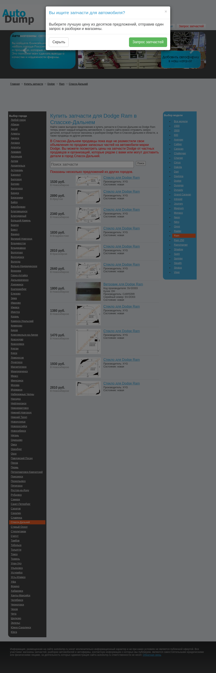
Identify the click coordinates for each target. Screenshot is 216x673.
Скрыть (58, 42)
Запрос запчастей (148, 42)
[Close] (166, 11)
